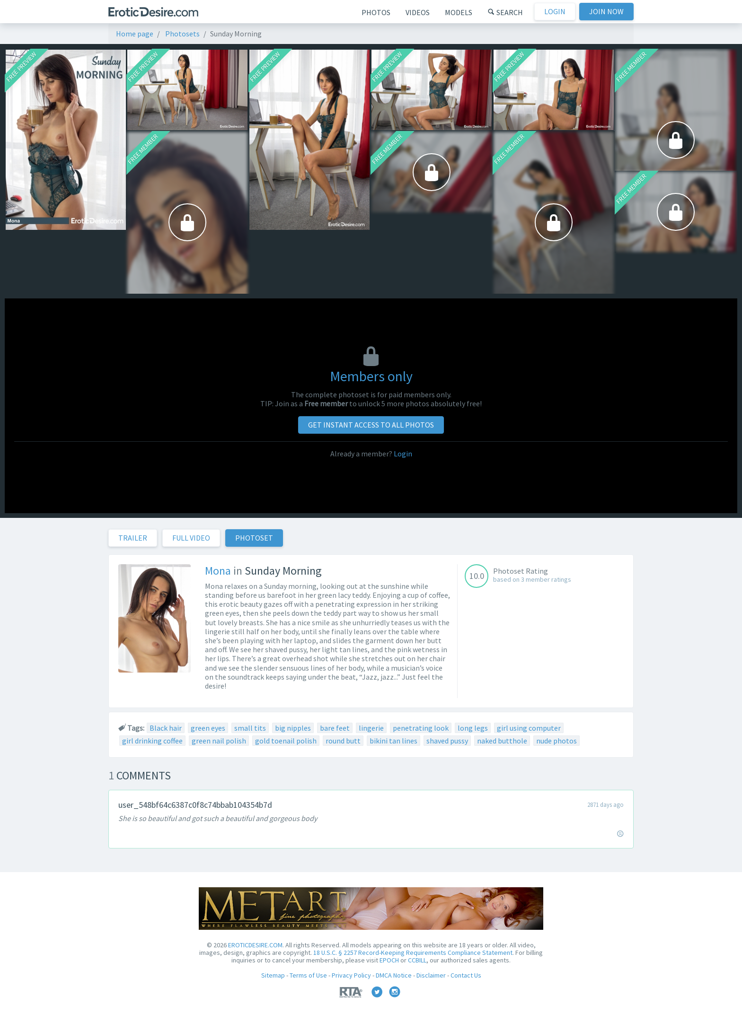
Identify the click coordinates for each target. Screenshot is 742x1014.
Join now (606, 11)
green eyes (208, 728)
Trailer (132, 537)
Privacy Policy (351, 975)
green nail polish (219, 740)
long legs (473, 728)
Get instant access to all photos (371, 424)
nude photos (556, 740)
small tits (250, 728)
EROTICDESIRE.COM (255, 945)
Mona (218, 570)
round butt (343, 740)
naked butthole (502, 740)
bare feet (335, 728)
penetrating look (421, 728)
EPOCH (389, 960)
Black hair (166, 728)
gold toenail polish (286, 740)
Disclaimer (431, 975)
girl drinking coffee (152, 740)
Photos (376, 12)
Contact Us (465, 975)
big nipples (293, 728)
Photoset (254, 537)
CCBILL (417, 960)
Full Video (191, 537)
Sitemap (273, 975)
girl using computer (529, 728)
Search (505, 12)
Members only (371, 376)
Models (458, 12)
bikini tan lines (393, 740)
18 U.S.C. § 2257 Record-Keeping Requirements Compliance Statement (412, 952)
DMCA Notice (394, 975)
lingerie (371, 728)
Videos (418, 12)
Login (554, 11)
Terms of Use (308, 975)
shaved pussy (447, 740)
